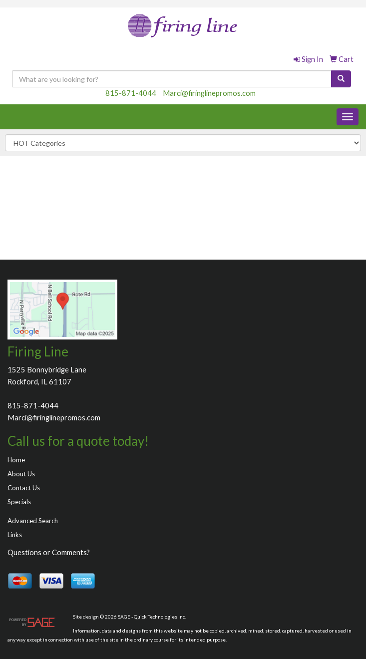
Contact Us (23, 488)
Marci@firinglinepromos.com (209, 93)
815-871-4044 (130, 93)
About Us (21, 474)
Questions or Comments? (48, 552)
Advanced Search (32, 521)
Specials (19, 502)
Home (16, 460)
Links (14, 535)
